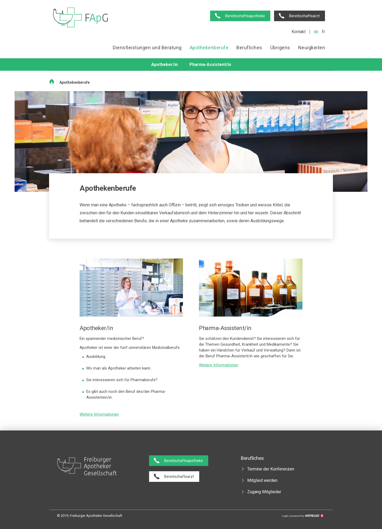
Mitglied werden (262, 480)
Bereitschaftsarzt (304, 16)
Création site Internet (306, 516)
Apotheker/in (164, 64)
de (316, 31)
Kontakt (299, 31)
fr (323, 31)
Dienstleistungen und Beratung (147, 47)
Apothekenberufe (209, 47)
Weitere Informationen (99, 414)
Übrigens (280, 47)
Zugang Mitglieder (264, 491)
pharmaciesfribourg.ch (80, 18)
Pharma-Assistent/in (210, 64)
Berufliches (249, 47)
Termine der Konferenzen (270, 469)
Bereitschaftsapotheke (245, 16)
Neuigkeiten (311, 47)
